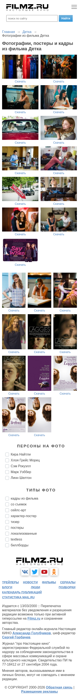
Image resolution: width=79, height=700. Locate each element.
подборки (67, 587)
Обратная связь (59, 687)
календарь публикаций (22, 592)
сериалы (67, 582)
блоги (7, 587)
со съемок (18, 504)
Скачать (20, 81)
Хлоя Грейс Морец (25, 460)
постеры (17, 527)
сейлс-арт (18, 510)
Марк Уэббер (21, 472)
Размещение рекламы (39, 691)
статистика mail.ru (18, 597)
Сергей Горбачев (16, 637)
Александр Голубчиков (31, 633)
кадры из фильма (24, 498)
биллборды (19, 545)
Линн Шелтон (21, 478)
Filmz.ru (34, 618)
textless (16, 539)
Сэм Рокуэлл (21, 466)
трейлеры (10, 582)
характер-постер (23, 516)
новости (30, 582)
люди (35, 587)
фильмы (49, 582)
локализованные (24, 533)
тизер (15, 522)
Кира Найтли (21, 454)
